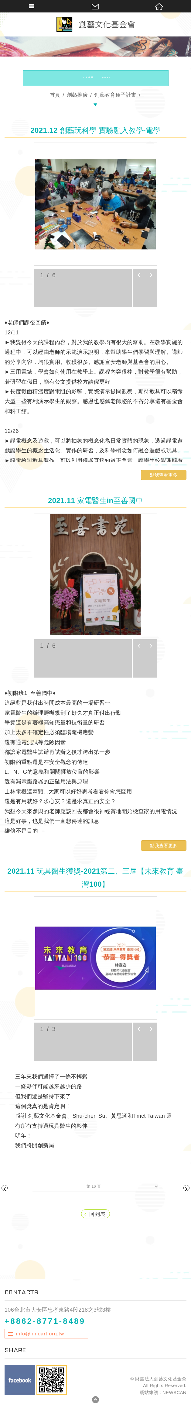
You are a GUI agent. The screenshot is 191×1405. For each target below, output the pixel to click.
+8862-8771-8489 (45, 1321)
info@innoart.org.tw (40, 1333)
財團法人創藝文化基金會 (95, 24)
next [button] (151, 275)
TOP (95, 1401)
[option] (95, 204)
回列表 (95, 1214)
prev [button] (139, 275)
